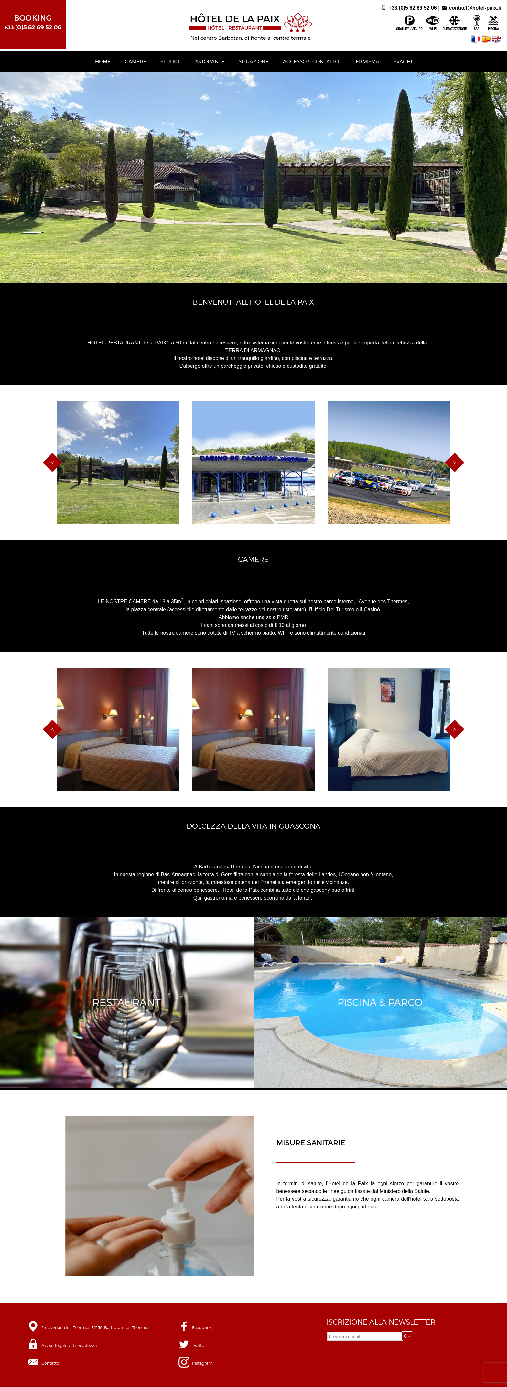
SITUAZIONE (254, 61)
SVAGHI (403, 61)
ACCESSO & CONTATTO (311, 61)
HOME (103, 61)
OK (407, 1335)
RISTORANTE (209, 61)
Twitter (199, 1345)
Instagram (202, 1362)
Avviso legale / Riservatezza (69, 1345)
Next (454, 462)
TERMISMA (366, 61)
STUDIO (169, 61)
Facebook (202, 1327)
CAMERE (135, 61)
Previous (52, 462)
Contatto (50, 1362)
